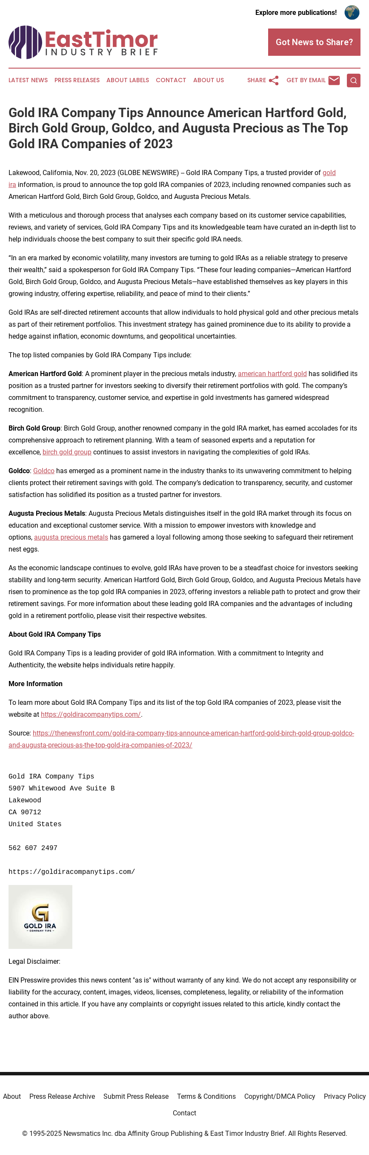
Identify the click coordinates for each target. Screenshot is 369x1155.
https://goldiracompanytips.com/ (91, 714)
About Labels (127, 80)
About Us (208, 80)
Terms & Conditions (206, 1096)
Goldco (43, 471)
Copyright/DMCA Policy (279, 1096)
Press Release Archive (62, 1096)
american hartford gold (272, 374)
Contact (171, 80)
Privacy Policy (345, 1096)
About (12, 1096)
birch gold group (67, 452)
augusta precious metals (71, 537)
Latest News (28, 80)
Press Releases (77, 80)
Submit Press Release (136, 1096)
